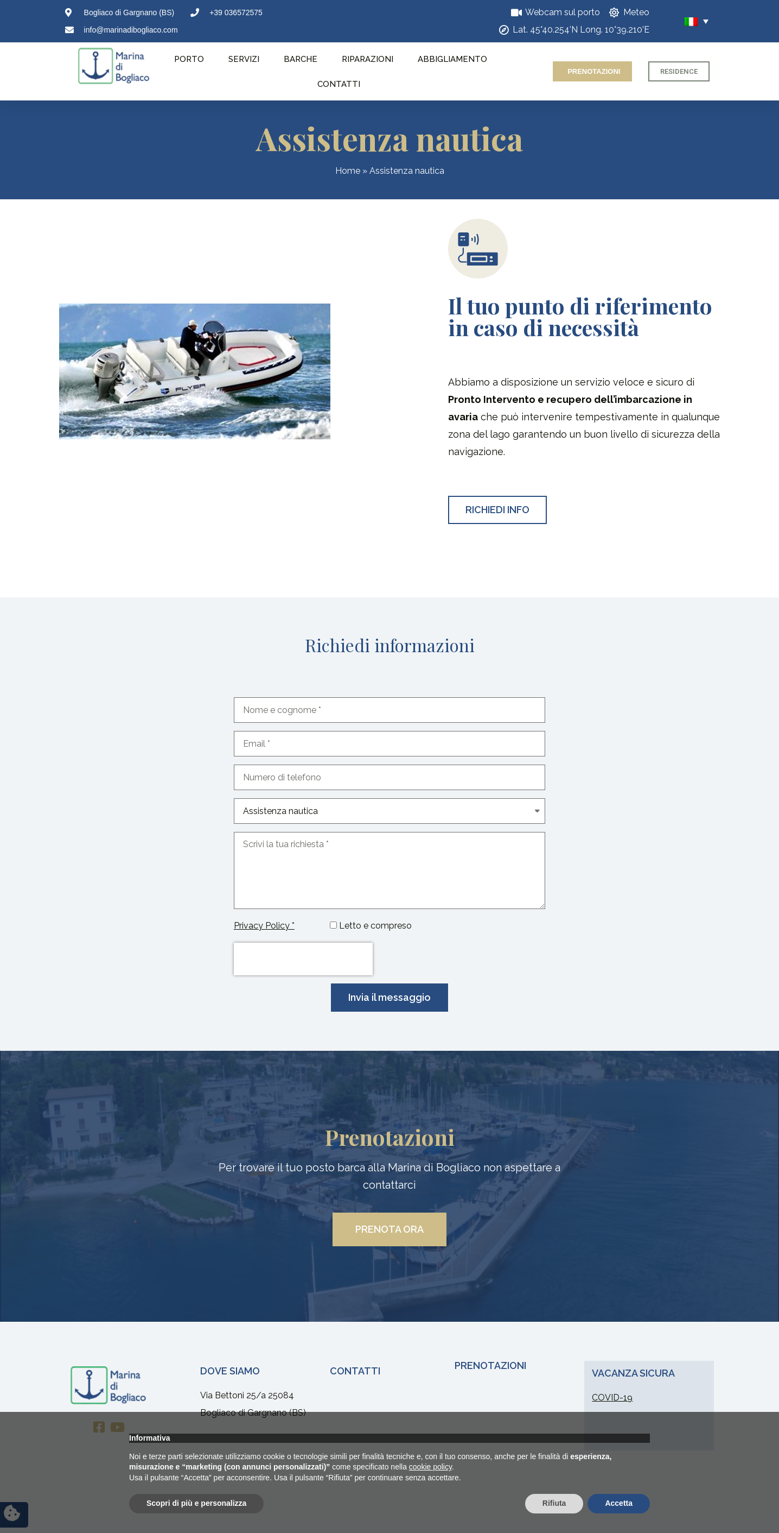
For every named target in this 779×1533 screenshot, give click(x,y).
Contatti (338, 84)
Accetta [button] (619, 1503)
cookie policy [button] (430, 1466)
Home (347, 171)
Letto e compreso (375, 925)
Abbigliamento (452, 59)
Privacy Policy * (264, 925)
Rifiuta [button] (554, 1503)
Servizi (243, 59)
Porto (189, 59)
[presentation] (303, 959)
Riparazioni (367, 59)
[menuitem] (681, 21)
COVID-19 (612, 1397)
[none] (681, 21)
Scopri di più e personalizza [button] (196, 1503)
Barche (300, 59)
